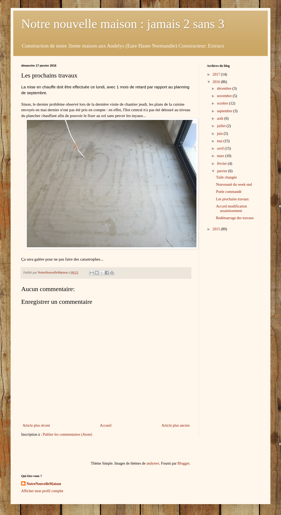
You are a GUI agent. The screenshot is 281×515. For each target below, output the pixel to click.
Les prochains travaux (232, 199)
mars (221, 156)
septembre (225, 111)
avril (221, 148)
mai (220, 141)
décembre (224, 88)
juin (220, 134)
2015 (217, 229)
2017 (217, 74)
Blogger (183, 463)
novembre (224, 96)
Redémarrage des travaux (235, 218)
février (222, 164)
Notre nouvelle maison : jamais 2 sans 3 (123, 24)
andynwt (152, 463)
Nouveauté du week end (234, 185)
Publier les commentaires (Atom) (67, 434)
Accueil (106, 425)
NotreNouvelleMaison (44, 484)
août (220, 118)
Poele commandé (229, 192)
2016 (217, 82)
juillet (221, 126)
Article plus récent (36, 425)
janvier (222, 171)
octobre (223, 103)
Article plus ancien (175, 425)
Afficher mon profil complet (42, 491)
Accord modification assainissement (231, 208)
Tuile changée (226, 177)
